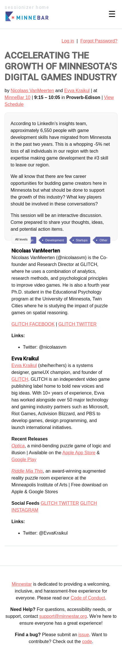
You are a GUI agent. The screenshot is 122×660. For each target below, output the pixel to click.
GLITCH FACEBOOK (33, 324)
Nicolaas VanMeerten (32, 90)
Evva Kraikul (77, 90)
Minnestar (22, 584)
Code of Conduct (88, 597)
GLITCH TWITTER (77, 324)
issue (83, 634)
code (87, 641)
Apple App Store (78, 452)
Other (103, 240)
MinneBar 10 (18, 97)
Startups (82, 240)
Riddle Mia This (27, 471)
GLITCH (19, 379)
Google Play (23, 459)
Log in (68, 40)
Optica (18, 445)
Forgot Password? (98, 40)
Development (54, 240)
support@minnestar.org (63, 616)
